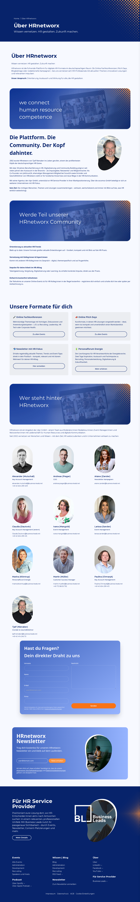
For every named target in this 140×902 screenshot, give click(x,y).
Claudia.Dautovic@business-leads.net (26, 534)
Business (100, 881)
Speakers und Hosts (21, 874)
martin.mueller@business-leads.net (66, 584)
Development (80, 5)
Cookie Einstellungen (85, 894)
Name (26, 674)
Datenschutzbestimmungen (53, 709)
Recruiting (96, 5)
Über (18, 883)
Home (16, 19)
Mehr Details (22, 838)
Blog (54, 862)
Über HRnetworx (28, 19)
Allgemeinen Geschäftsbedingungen (29, 770)
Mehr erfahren (101, 369)
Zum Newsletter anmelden (64, 884)
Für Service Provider (114, 5)
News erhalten (57, 761)
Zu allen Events (39, 334)
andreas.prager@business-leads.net (66, 483)
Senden (93, 706)
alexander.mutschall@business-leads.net (27, 483)
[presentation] (87, 696)
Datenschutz (63, 894)
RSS (57, 874)
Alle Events (17, 862)
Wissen (49, 5)
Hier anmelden (39, 366)
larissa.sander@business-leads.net (107, 534)
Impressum (50, 894)
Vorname (27, 663)
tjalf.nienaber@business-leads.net (24, 634)
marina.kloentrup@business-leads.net (26, 584)
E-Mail (26, 685)
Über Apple (21, 886)
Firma (26, 696)
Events (39, 5)
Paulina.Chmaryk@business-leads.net (108, 584)
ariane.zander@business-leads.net (107, 483)
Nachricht (74, 663)
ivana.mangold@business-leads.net (66, 534)
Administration (63, 5)
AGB (72, 894)
